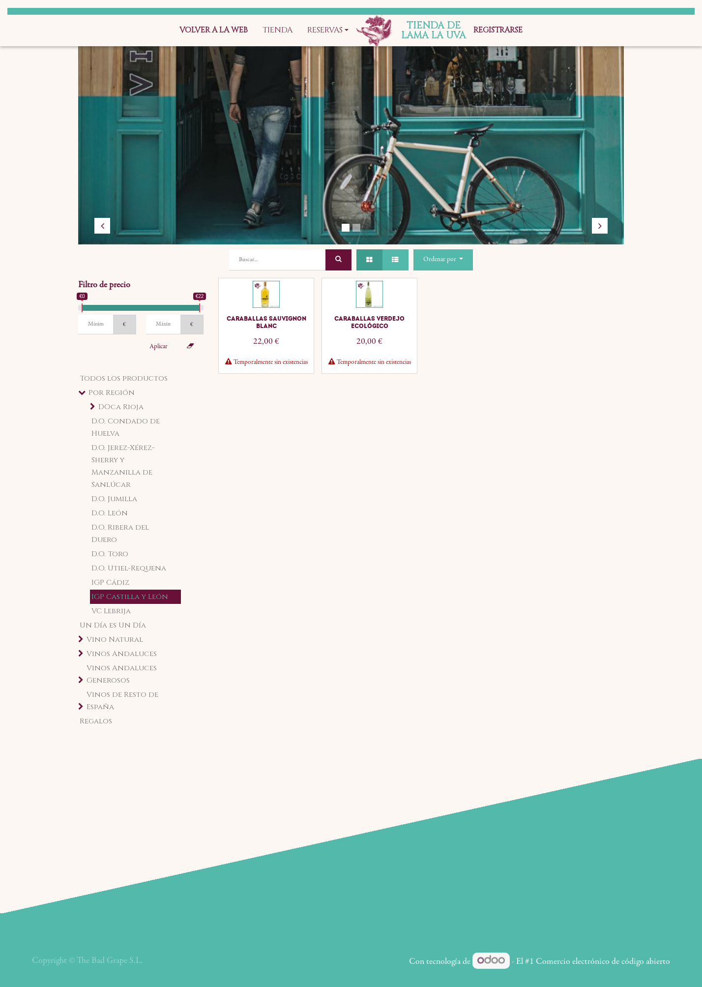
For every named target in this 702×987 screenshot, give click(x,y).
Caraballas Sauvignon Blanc (266, 322)
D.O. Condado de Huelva (125, 427)
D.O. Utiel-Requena (128, 568)
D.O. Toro (109, 554)
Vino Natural (115, 639)
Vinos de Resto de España (122, 700)
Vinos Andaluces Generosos (122, 674)
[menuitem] (213, 30)
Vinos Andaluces (122, 654)
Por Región (111, 393)
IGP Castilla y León (129, 597)
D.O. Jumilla (114, 499)
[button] (443, 259)
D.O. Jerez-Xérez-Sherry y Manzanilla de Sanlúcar (123, 466)
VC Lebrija (111, 611)
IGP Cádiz (110, 582)
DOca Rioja (121, 407)
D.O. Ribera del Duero (120, 533)
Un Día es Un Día (113, 625)
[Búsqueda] (338, 259)
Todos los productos (124, 378)
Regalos (96, 721)
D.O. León (109, 513)
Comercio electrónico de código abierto (603, 961)
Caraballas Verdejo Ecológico (369, 322)
